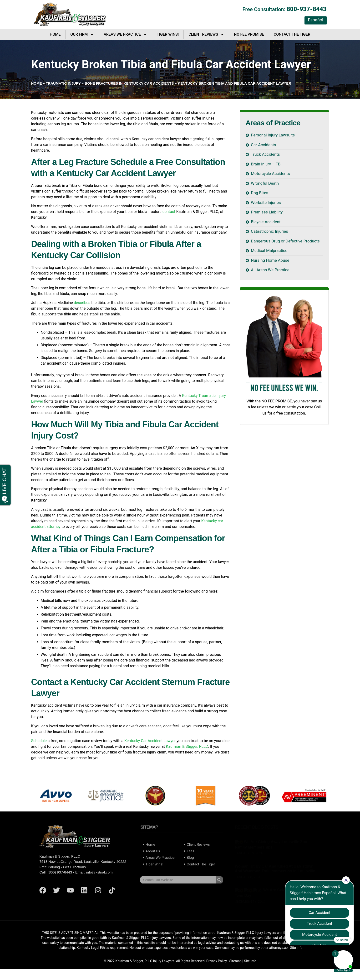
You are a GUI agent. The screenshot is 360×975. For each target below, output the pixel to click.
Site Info (250, 961)
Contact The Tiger (292, 34)
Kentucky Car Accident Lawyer (150, 740)
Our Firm (82, 34)
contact (168, 211)
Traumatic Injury (63, 83)
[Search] (219, 879)
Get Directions (74, 867)
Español (315, 19)
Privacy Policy (216, 961)
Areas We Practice (125, 34)
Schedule (39, 740)
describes (82, 302)
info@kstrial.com (99, 872)
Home (55, 34)
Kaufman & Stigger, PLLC (187, 746)
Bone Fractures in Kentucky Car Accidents (129, 83)
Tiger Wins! (168, 34)
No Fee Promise (249, 34)
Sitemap (235, 961)
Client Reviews (206, 34)
